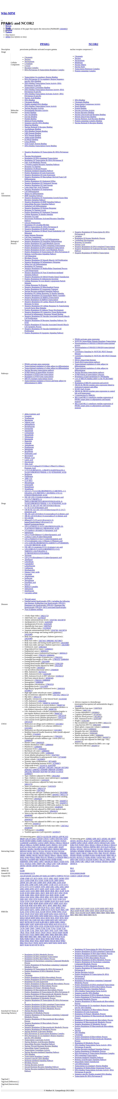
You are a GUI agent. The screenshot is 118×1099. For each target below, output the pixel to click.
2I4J (27, 883)
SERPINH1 (24, 862)
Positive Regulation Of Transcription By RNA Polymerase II (47, 252)
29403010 (61, 688)
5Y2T (22, 914)
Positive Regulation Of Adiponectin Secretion (41, 279)
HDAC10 (99, 845)
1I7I (31, 878)
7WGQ (48, 932)
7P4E (61, 930)
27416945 (36, 734)
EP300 (27, 841)
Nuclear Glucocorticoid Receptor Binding (90, 115)
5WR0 (54, 912)
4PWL (50, 905)
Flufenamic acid (31, 453)
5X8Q (87, 911)
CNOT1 (46, 839)
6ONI (41, 924)
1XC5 (82, 909)
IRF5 (98, 847)
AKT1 (98, 839)
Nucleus (28, 59)
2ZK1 (52, 887)
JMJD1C (54, 845)
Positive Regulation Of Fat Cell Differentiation (42, 239)
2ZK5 (22, 889)
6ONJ (46, 924)
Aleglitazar (29, 560)
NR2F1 (73, 853)
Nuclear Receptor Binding (84, 112)
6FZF (57, 918)
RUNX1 (73, 857)
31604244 (93, 733)
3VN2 (22, 901)
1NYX (45, 878)
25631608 (45, 661)
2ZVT (37, 889)
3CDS (67, 891)
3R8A (61, 897)
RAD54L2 (24, 859)
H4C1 (87, 845)
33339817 (28, 691)
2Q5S (22, 885)
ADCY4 (40, 837)
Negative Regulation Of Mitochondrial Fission (42, 287)
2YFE (43, 887)
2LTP (97, 909)
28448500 (58, 807)
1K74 (35, 878)
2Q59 (59, 883)
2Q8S (41, 885)
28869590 (51, 770)
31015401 (59, 724)
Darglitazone (29, 591)
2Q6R (31, 885)
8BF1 (35, 937)
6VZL (41, 926)
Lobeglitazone (30, 566)
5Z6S (41, 914)
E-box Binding (30, 142)
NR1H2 (35, 855)
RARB (98, 855)
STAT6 (61, 862)
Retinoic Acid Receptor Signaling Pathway (40, 254)
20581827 (28, 770)
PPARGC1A (52, 857)
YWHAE (98, 862)
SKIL (104, 857)
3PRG (46, 897)
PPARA (112, 853)
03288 (22, 871)
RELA (113, 855)
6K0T (22, 922)
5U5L (37, 912)
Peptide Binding (31, 119)
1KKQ (72, 909)
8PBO (63, 941)
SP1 (113, 857)
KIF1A (40, 847)
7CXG (53, 928)
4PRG (40, 905)
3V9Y (54, 899)
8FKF (32, 941)
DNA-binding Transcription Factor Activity (41, 106)
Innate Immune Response (34, 235)
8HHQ (47, 941)
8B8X (42, 935)
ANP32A (55, 837)
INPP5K (93, 847)
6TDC (31, 926)
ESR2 (72, 845)
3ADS (42, 889)
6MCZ (46, 922)
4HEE (56, 903)
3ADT (47, 889)
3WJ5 (41, 901)
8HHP (42, 941)
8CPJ (63, 937)
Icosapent (28, 416)
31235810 (46, 628)
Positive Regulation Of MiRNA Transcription (41, 300)
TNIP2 (77, 862)
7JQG (51, 930)
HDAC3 (59, 843)
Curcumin (28, 574)
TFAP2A (28, 864)
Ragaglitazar (29, 487)
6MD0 (52, 922)
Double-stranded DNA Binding (36, 104)
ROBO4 (43, 859)
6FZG (62, 918)
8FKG (37, 941)
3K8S (51, 895)
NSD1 (22, 857)
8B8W (37, 935)
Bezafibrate (29, 451)
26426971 (56, 795)
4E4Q (31, 903)
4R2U (59, 905)
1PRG (51, 878)
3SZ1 (26, 899)
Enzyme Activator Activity (85, 110)
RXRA (48, 859)
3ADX (22, 891)
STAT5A (82, 859)
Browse (8, 26)
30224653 (98, 717)
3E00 (47, 893)
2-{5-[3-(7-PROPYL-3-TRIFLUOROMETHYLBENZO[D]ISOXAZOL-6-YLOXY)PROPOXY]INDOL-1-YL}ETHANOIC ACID (45, 501)
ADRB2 (89, 839)
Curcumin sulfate (31, 593)
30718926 (51, 772)
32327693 (43, 686)
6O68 (37, 924)
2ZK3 (62, 887)
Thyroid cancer (30, 599)
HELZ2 (23, 845)
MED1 (50, 849)
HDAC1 (52, 843)
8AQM (65, 932)
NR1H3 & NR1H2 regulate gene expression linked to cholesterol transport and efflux (94, 386)
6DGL (56, 916)
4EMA (41, 903)
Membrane (79, 63)
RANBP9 (31, 859)
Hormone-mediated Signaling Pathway (39, 171)
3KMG (56, 895)
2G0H (46, 880)
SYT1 (22, 864)
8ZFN (41, 943)
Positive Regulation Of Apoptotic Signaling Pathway (44, 333)
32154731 (43, 765)
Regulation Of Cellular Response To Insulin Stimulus (44, 293)
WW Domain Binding (33, 135)
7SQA (27, 932)
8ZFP (51, 943)
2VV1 (66, 885)
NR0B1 (23, 855)
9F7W (37, 945)
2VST (56, 885)
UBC (44, 864)
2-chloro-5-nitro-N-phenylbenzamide (38, 537)
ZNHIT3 (48, 866)
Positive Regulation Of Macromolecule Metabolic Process (46, 994)
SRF (76, 859)
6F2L (53, 918)
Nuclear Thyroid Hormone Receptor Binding (41, 1046)
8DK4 (22, 939)
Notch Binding (80, 106)
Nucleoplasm (29, 61)
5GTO (52, 910)
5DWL (37, 910)
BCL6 (86, 841)
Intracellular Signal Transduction (37, 1048)
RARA (92, 855)
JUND (64, 845)
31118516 (59, 772)
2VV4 (32, 887)
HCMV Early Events (82, 389)
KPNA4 (112, 847)
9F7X (42, 945)
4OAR (81, 911)
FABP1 (39, 841)
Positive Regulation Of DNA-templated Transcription (44, 248)
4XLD (22, 907)
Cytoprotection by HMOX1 (85, 395)
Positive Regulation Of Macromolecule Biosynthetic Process (47, 984)
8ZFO (46, 943)
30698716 (46, 703)
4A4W (66, 901)
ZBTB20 (64, 864)
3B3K (52, 891)
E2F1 (108, 843)
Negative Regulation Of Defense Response (40, 208)
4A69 (77, 911)
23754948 (62, 757)
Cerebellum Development (84, 240)
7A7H (22, 928)
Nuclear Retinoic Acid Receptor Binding (90, 119)
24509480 (44, 770)
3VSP (32, 901)
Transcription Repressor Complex (87, 69)
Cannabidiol (29, 564)
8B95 (31, 937)
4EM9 (36, 903)
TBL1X (102, 859)
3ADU (52, 889)
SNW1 (109, 857)
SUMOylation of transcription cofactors (89, 374)
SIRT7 (41, 862)
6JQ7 (65, 920)
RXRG (59, 859)
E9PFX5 (60, 876)
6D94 (41, 916)
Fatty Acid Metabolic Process (35, 162)
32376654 (41, 618)
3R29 (111, 909)
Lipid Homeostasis (31, 270)
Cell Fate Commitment (33, 237)
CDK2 (111, 841)
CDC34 (28, 839)
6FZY (26, 920)
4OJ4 (35, 905)
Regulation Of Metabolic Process (37, 1013)
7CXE (43, 928)
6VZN (52, 926)
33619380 (28, 634)
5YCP (32, 914)
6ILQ (43, 920)
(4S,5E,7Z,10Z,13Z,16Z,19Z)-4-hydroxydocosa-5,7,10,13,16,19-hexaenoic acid (42, 507)
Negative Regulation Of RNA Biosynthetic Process (43, 1007)
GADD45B (24, 843)
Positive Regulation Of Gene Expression (40, 173)
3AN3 (27, 891)
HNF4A (86, 847)
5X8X (92, 911)
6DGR (27, 918)
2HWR (22, 883)
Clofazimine (29, 433)
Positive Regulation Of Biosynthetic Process (41, 986)
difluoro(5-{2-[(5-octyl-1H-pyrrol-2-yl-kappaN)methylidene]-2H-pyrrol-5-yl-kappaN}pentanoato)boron (39, 522)
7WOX (54, 932)
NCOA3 (54, 851)
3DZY (42, 893)
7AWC (32, 928)
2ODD (101, 909)
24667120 (86, 710)
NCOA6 (23, 853)
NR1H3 (41, 855)
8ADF (60, 932)
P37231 (67, 876)
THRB (113, 859)
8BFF (44, 937)
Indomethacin (30, 424)
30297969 (44, 772)
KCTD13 (28, 847)
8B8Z (52, 935)
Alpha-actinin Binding (33, 137)
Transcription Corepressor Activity (87, 104)
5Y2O (64, 912)
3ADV (57, 889)
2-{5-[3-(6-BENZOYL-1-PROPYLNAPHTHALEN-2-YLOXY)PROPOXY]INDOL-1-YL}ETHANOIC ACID (45, 471)
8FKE (27, 941)
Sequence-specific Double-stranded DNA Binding (93, 1074)
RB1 (37, 859)
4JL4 (65, 903)
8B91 (61, 935)
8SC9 (26, 943)
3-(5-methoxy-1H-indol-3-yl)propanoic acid (41, 530)
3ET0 (52, 893)
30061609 (96, 725)
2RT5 (107, 909)
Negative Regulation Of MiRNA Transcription (42, 298)
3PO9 (42, 897)
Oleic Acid (28, 464)
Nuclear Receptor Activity (34, 108)
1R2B (77, 909)
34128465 (40, 759)
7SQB (32, 932)
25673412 (56, 695)
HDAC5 (73, 847)
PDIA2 (32, 857)
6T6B (22, 926)
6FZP (22, 920)
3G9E (22, 895)
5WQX (48, 912)
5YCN (27, 914)
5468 (22, 868)
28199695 (93, 731)
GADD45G (33, 843)
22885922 (36, 770)
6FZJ (66, 918)
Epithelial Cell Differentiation (36, 206)
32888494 (50, 655)
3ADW (63, 889)
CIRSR (90, 843)
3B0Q (37, 891)
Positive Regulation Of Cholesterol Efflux (40, 181)
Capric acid (29, 460)
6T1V (64, 924)
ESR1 (113, 843)
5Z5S (37, 914)
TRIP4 (39, 864)
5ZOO (97, 911)
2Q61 (27, 885)
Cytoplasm (28, 64)
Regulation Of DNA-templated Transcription (41, 158)
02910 (72, 871)
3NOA (22, 897)
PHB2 (38, 857)
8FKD (22, 941)
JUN (60, 845)
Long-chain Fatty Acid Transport (37, 187)
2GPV (87, 909)
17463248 (49, 767)
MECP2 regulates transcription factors (39, 379)
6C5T (27, 916)
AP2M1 (104, 839)
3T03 (31, 899)
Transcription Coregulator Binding (37, 87)
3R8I (66, 897)
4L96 (22, 905)
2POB (49, 883)
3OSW (32, 897)
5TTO (27, 912)
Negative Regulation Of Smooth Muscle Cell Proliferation (46, 260)
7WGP (43, 932)
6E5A (43, 918)
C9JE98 (80, 876)
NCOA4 (61, 851)
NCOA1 (41, 851)
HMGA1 (29, 845)
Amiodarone (29, 445)
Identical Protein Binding (34, 121)
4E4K (26, 903)
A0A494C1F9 (37, 876)
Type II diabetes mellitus (34, 609)
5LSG (22, 912)
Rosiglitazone (30, 426)
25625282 (58, 666)
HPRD (8, 37)
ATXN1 (73, 841)
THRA (107, 859)
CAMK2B (96, 841)
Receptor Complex (31, 68)
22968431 (48, 649)
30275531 (42, 672)
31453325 (45, 780)
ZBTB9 (35, 866)
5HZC (62, 910)
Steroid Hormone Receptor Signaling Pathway (42, 1067)
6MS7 (27, 924)
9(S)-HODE (29, 518)
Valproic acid (29, 422)
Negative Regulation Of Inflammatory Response (42, 262)
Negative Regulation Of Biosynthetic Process (41, 1023)
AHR (94, 839)
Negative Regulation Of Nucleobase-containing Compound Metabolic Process (92, 963)
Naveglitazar (29, 580)
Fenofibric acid (30, 582)
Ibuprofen (28, 441)
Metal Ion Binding (31, 125)
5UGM (42, 912)
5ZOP (102, 911)
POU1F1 (44, 857)
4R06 (55, 905)
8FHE (48, 939)
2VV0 (61, 885)
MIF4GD (23, 851)
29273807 (58, 641)
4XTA (27, 907)
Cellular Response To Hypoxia (36, 285)
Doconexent (29, 462)
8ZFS (65, 943)
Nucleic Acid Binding (33, 98)
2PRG (54, 883)
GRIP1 (46, 843)
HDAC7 (80, 847)
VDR (58, 864)
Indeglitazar (29, 532)
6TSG (36, 926)
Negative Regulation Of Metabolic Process (40, 1029)
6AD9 (46, 914)
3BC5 (57, 891)
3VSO (27, 901)
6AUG (56, 914)
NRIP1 (65, 855)
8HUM (52, 941)
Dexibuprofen (30, 570)
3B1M (47, 891)
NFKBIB (63, 853)
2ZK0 (47, 887)
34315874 (61, 620)
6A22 (107, 911)
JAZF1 (48, 845)
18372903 (64, 767)
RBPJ (109, 855)
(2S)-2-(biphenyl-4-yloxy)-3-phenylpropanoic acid (43, 539)
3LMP (62, 895)
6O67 (32, 924)
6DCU (51, 916)
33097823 (47, 626)
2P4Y (44, 883)
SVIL (67, 862)
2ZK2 (57, 887)
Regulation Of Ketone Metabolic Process (90, 238)
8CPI (59, 937)
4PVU (45, 905)
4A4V (61, 901)
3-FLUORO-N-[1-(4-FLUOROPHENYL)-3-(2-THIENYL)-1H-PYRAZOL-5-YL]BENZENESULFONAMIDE (42, 551)
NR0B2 (29, 855)
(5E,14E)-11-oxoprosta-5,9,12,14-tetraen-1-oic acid (44, 547)
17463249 (57, 767)
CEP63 (79, 843)
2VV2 (22, 887)
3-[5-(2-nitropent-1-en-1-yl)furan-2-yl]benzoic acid (43, 541)
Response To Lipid (31, 216)
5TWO (32, 912)
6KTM (27, 922)
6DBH (46, 916)
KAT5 (22, 847)
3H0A (32, 895)
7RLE (22, 932)
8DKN (27, 939)
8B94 (26, 937)
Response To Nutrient (33, 167)
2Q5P (64, 883)
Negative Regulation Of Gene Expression (40, 175)
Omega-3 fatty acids (32, 572)
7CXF (48, 928)
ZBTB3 (23, 866)
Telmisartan (29, 437)
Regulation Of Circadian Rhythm (37, 225)
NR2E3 (47, 855)
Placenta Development (33, 156)
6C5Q (22, 916)
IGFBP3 (36, 845)
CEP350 (39, 839)
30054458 (36, 772)
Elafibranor (29, 476)
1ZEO (66, 878)
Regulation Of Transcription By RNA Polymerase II (44, 160)
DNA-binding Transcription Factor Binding (41, 146)
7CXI (63, 928)
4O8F (31, 905)
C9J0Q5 (73, 876)
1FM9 (27, 878)
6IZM (47, 920)
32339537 (56, 832)
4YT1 (48, 907)
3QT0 (52, 897)
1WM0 (61, 878)
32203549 (48, 622)
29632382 (28, 772)
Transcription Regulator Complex (37, 1056)
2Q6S (36, 885)
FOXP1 (81, 845)
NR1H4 (107, 851)
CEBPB (73, 843)
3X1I (57, 901)
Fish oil (27, 584)
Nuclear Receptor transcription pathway (39, 370)
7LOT (56, 930)
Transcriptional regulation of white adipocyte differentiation (47, 366)
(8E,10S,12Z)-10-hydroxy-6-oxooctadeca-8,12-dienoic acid (47, 514)
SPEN (72, 859)
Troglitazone (29, 418)
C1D (90, 841)
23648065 (78, 706)
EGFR (22, 841)
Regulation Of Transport (34, 266)
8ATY (27, 935)
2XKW (37, 887)
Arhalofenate (29, 576)
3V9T (45, 899)
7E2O (42, 930)
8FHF (52, 939)
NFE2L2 (43, 853)
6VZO (57, 926)
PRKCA (66, 857)
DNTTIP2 (59, 839)
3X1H (52, 901)
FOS (76, 845)
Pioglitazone (29, 447)
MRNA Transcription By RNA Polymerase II (41, 227)
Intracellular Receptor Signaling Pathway (40, 204)
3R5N (56, 897)
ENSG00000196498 (77, 873)
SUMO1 (96, 859)
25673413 (42, 641)
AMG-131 (28, 478)
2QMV (46, 885)
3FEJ (61, 893)
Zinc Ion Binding (31, 115)
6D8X (36, 916)
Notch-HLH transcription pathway (87, 362)
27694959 (54, 670)
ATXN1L (79, 841)
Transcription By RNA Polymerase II (88, 1076)
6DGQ (22, 918)
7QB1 (65, 930)
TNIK (72, 862)
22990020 (28, 740)
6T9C (27, 926)
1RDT (56, 878)
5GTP (58, 910)
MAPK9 (44, 849)
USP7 (54, 864)
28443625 (37, 799)
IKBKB (42, 845)
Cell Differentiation (32, 191)
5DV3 (63, 907)
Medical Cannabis (31, 587)
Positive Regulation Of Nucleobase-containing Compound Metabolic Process (92, 998)
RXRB (54, 859)
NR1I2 (112, 851)
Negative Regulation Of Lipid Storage (39, 185)
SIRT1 (36, 862)
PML (100, 853)
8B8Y (47, 935)
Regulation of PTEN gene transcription (39, 374)
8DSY (38, 939)
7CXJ (22, 930)
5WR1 (59, 912)
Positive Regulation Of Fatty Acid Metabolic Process (44, 250)
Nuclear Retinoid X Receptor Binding (39, 127)
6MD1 (57, 922)
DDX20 (103, 843)
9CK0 (27, 945)
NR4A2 (59, 855)
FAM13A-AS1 (48, 841)
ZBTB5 (29, 866)
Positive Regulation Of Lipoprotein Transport (41, 289)
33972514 (61, 715)
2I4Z (35, 883)
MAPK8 (37, 849)
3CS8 (22, 893)
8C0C (49, 937)
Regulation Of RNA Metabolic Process (39, 955)
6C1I (65, 914)
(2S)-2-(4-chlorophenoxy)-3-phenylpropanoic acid (43, 557)
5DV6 (22, 910)
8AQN (22, 935)
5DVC (32, 910)
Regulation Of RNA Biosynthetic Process (40, 959)
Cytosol (27, 66)
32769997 (56, 763)
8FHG (57, 939)
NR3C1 (85, 853)
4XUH (32, 907)
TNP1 (34, 864)
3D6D (32, 893)
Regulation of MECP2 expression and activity (92, 383)
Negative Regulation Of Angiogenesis (39, 189)
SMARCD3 (48, 862)
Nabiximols (29, 589)
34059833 (40, 668)
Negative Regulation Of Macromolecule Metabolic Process (46, 1027)
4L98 (26, 905)
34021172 (44, 616)
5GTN (47, 910)
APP (60, 837)
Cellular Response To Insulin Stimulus (39, 214)
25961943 (42, 647)
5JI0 (67, 910)
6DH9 (33, 918)
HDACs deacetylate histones (85, 360)
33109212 (59, 676)
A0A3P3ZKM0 (25, 876)
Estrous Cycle (80, 244)
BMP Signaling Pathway (34, 196)
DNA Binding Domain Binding (36, 131)
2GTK (51, 880)
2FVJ (37, 880)
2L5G (92, 909)
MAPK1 (31, 849)
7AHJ (27, 928)
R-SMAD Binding (31, 139)
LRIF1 (55, 847)
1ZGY (22, 880)
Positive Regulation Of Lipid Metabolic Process (42, 243)
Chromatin (28, 57)
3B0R (42, 891)
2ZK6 (27, 889)
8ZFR (60, 943)
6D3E (31, 916)
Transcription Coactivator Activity (37, 1040)
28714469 (52, 761)
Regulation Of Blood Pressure (36, 169)
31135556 (62, 699)
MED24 (56, 849)
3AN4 (32, 891)
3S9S (22, 899)
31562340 (85, 721)
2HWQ (61, 880)
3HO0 (37, 895)
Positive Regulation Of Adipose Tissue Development (44, 310)
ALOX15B (47, 837)
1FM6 (22, 878)
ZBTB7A (73, 864)
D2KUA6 (46, 876)
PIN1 (96, 853)
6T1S (60, 924)
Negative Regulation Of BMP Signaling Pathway (43, 202)
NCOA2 (48, 851)
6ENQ (48, 918)
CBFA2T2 (104, 841)
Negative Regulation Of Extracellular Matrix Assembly (45, 295)
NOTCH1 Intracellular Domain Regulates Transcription (95, 341)
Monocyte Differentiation (34, 194)
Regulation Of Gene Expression (36, 982)
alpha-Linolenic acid (32, 414)
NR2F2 (78, 853)
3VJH (59, 899)
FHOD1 (57, 841)
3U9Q (40, 899)
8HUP (58, 941)
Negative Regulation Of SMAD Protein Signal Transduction (47, 277)
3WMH (47, 901)
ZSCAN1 (55, 866)
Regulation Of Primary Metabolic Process (40, 988)
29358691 (59, 770)
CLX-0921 (28, 481)
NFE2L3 (49, 853)
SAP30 (99, 857)
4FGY (51, 903)
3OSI (27, 897)
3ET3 (56, 893)
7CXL (32, 930)
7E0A (37, 930)
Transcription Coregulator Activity (37, 1050)
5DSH (58, 907)
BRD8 (22, 839)
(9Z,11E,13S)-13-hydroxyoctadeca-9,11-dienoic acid (44, 497)
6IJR (35, 920)
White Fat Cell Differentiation (36, 264)
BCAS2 (65, 837)
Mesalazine (29, 420)
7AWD (37, 928)
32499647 (28, 774)
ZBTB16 (105, 862)
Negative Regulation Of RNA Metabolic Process (42, 1009)
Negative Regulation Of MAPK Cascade (40, 229)
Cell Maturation (30, 256)
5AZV (52, 907)
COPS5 (52, 839)
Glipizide (28, 443)
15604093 (63, 29)
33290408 (64, 778)
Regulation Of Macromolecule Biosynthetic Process (44, 990)
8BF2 (40, 937)
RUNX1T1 (81, 857)
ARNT (113, 839)
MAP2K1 (23, 849)
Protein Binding (30, 112)
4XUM (38, 907)
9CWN (32, 945)
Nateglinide (29, 431)
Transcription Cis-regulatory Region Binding (41, 77)
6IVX (111, 911)
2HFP (56, 880)
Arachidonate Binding (33, 129)
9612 (72, 868)
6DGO (61, 916)
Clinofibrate (29, 562)
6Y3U (62, 926)
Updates (9, 32)
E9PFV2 (53, 876)
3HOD (42, 895)
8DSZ (43, 939)
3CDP (62, 891)
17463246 (41, 767)
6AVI (61, 914)
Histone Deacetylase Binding (85, 117)
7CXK (27, 930)
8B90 (57, 935)
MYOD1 (80, 849)
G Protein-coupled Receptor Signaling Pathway (42, 164)
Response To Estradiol (83, 242)
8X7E (94, 915)
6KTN (32, 922)
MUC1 (35, 851)
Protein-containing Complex (85, 71)
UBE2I (48, 864)
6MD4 (22, 924)
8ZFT (22, 945)
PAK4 (27, 857)
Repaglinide (29, 435)
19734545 (97, 714)
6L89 (37, 922)
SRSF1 (56, 862)
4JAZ (61, 903)
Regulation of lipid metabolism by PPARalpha (92, 377)
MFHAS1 (63, 849)
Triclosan (28, 555)
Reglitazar (28, 474)
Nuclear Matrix (80, 65)
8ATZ (32, 935)
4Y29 (43, 907)
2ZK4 (67, 887)
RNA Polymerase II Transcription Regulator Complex (44, 70)
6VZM (46, 926)
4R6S (64, 905)
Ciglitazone (29, 568)
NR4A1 (53, 855)
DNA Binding (30, 100)
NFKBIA (73, 851)
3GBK (27, 895)
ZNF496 (41, 866)
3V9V (50, 899)
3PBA (37, 897)
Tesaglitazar (29, 489)
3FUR (65, 893)
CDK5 (33, 839)
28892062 (50, 641)
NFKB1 (56, 853)
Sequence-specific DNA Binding (37, 123)
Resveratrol (29, 456)
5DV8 (27, 910)
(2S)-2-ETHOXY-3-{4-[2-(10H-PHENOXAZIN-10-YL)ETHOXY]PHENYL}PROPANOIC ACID (44, 527)
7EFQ (46, 930)
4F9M (46, 903)
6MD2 (62, 922)
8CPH (54, 937)
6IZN (52, 920)
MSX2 (29, 851)
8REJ (22, 943)
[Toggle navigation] (2, 20)
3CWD (27, 893)
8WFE (36, 943)
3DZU (37, 893)
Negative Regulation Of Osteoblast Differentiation (43, 241)
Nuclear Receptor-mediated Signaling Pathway (42, 291)
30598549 (49, 678)
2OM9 (39, 883)
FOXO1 (63, 841)
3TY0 (35, 899)
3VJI (64, 899)
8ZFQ (55, 943)
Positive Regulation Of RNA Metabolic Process (42, 971)
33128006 (39, 830)
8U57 (31, 943)
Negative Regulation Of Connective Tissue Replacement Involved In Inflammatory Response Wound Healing (45, 313)
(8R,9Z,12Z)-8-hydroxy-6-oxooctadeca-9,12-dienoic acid (46, 516)
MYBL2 (73, 849)
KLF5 (45, 847)
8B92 (65, 935)
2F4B (32, 880)
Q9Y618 (86, 876)
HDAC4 (66, 843)
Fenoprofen (29, 429)
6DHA (37, 918)
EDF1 (65, 839)
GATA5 (40, 843)
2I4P (31, 883)
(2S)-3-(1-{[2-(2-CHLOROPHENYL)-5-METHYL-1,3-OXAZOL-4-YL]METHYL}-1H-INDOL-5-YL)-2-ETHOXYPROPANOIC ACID (45, 493)
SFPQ (31, 862)
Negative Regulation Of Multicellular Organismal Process (46, 268)
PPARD (73, 855)
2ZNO (32, 889)
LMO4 (50, 847)
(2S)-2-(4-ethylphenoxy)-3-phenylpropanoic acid (43, 535)
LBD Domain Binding (33, 133)
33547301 (53, 620)
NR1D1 (94, 851)
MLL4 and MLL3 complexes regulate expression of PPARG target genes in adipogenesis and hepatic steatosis (94, 399)
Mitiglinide (29, 449)
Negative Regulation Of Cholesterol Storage (41, 183)
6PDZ (51, 924)
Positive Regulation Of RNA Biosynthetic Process (43, 977)
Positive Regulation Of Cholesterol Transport (41, 212)
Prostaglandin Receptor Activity (36, 110)
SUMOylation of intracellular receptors (39, 372)
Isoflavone (28, 578)
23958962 (95, 712)
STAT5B (89, 859)
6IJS (38, 920)
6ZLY (67, 926)
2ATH (27, 880)
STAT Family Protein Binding (36, 144)
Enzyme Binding (31, 117)
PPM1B (60, 857)
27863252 (42, 655)
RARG (103, 855)
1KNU (40, 878)
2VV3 (27, 887)
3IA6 (47, 895)
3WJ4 (37, 901)
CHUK (84, 843)
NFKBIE (88, 851)
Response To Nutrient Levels (35, 210)
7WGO (37, 932)
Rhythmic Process (31, 258)
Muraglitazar (29, 483)
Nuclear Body (80, 67)
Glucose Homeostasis (32, 223)
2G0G (41, 880)
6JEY (57, 920)
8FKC (62, 939)
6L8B (42, 922)
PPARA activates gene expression (37, 364)
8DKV (32, 939)
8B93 (22, 937)
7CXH (58, 928)
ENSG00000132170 (27, 873)
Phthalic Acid (30, 458)
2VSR (51, 885)
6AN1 (51, 914)
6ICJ (31, 920)
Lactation (78, 236)
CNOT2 (97, 843)
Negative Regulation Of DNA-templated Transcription (45, 246)
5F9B (43, 910)
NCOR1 (29, 853)
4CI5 (22, 903)
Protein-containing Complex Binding (88, 121)
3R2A (72, 911)
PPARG (44, 44)
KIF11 (34, 847)
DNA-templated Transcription (86, 1055)
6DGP (67, 916)
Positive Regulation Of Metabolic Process (40, 998)
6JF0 (61, 920)
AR (109, 839)
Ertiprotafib (29, 485)
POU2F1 (106, 853)
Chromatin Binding (32, 102)
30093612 (44, 651)
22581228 (59, 664)
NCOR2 (93, 44)
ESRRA (33, 841)
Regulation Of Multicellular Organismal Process (93, 1068)
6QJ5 (56, 924)
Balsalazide (29, 439)
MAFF (61, 847)
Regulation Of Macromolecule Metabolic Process (43, 996)
